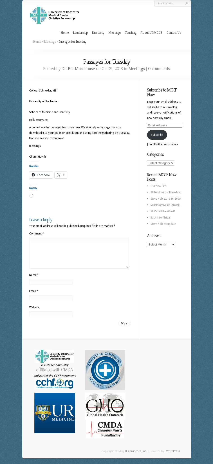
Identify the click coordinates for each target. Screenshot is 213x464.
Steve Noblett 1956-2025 (165, 198)
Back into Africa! (160, 217)
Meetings (114, 32)
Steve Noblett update (163, 223)
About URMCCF (151, 32)
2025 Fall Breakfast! (162, 211)
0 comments (159, 68)
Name (34, 280)
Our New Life (158, 186)
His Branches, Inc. (136, 456)
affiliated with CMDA (54, 375)
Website (34, 312)
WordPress (173, 456)
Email (33, 296)
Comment (36, 233)
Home (65, 32)
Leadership (80, 32)
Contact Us (173, 32)
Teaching (131, 32)
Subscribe (157, 134)
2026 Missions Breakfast (165, 192)
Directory (98, 32)
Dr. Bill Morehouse (78, 68)
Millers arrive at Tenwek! (165, 205)
